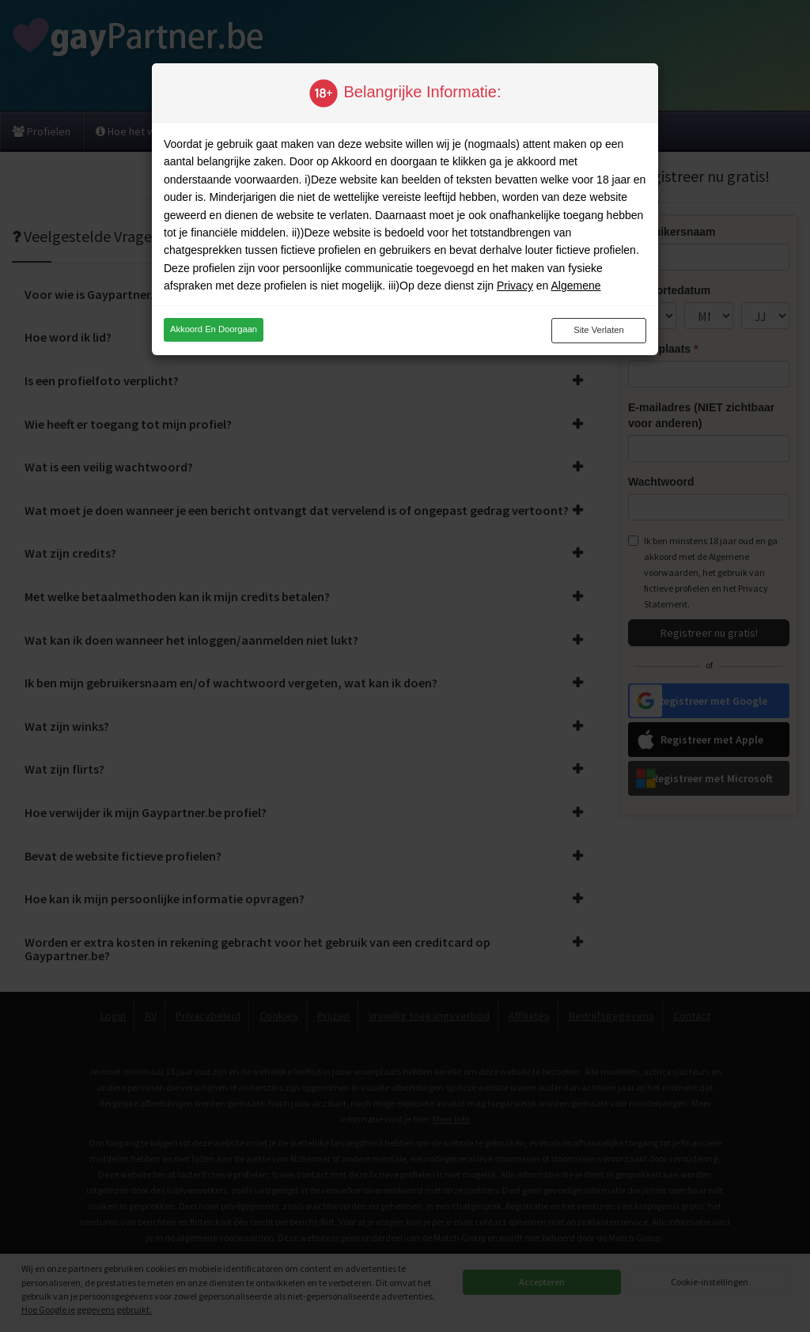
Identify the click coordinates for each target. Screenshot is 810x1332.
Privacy (515, 285)
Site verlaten (598, 330)
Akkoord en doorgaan (213, 329)
